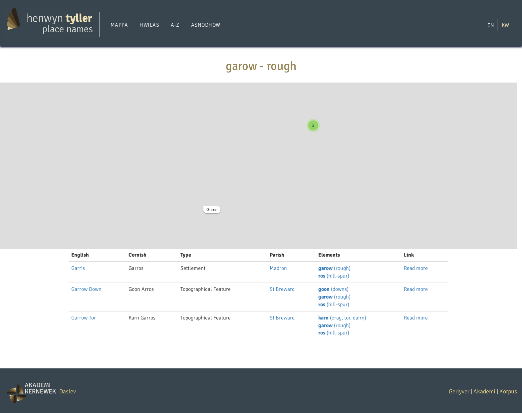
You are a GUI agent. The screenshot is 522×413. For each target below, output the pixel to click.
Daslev (67, 391)
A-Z (175, 25)
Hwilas (149, 25)
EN (490, 25)
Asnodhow (205, 25)
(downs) (333, 289)
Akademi (484, 391)
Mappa (119, 25)
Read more (416, 268)
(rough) (334, 268)
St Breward (282, 289)
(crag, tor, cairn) (342, 317)
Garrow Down (86, 289)
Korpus (508, 391)
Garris (211, 209)
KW (505, 25)
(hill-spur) (333, 276)
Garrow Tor (83, 317)
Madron (278, 268)
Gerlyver (459, 391)
